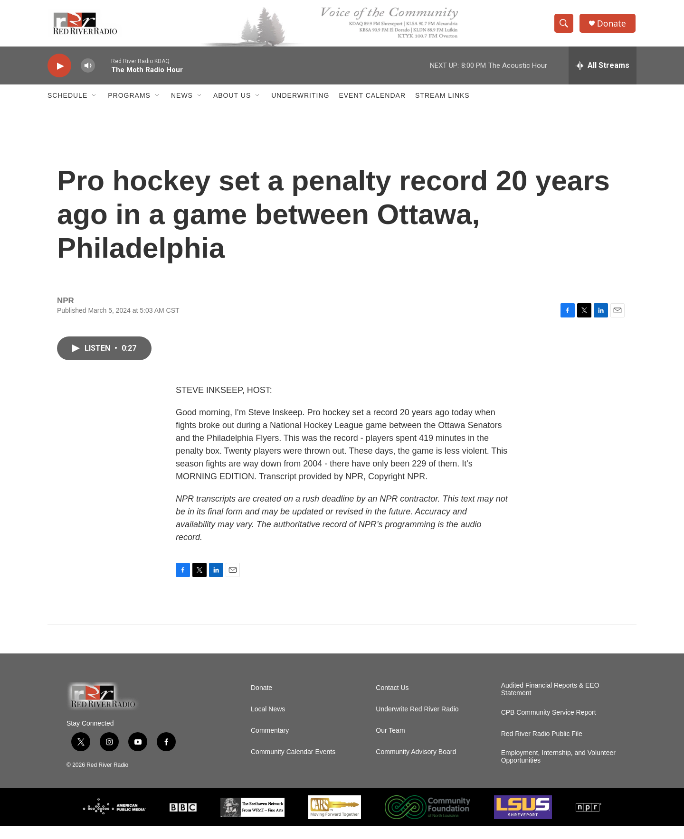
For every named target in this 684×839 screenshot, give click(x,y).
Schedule (67, 99)
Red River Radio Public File (541, 746)
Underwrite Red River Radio (417, 722)
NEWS (182, 99)
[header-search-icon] (564, 25)
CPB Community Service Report (548, 725)
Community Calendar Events (293, 764)
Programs (129, 99)
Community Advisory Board (416, 764)
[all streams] (602, 69)
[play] (59, 69)
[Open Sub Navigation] (94, 99)
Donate (612, 25)
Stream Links (442, 99)
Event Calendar (372, 99)
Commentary (270, 743)
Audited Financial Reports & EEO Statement (550, 702)
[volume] (88, 69)
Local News (268, 722)
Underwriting (300, 99)
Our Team (390, 743)
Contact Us (392, 700)
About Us (232, 99)
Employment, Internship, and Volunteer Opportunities (558, 769)
